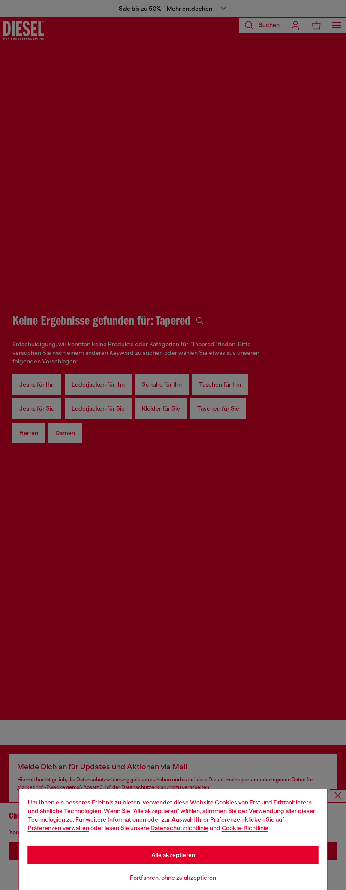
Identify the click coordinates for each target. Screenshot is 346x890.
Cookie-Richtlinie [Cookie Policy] (245, 828)
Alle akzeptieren (173, 854)
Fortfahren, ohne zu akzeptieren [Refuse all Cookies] (173, 877)
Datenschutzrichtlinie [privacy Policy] (179, 828)
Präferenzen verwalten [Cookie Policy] (58, 828)
